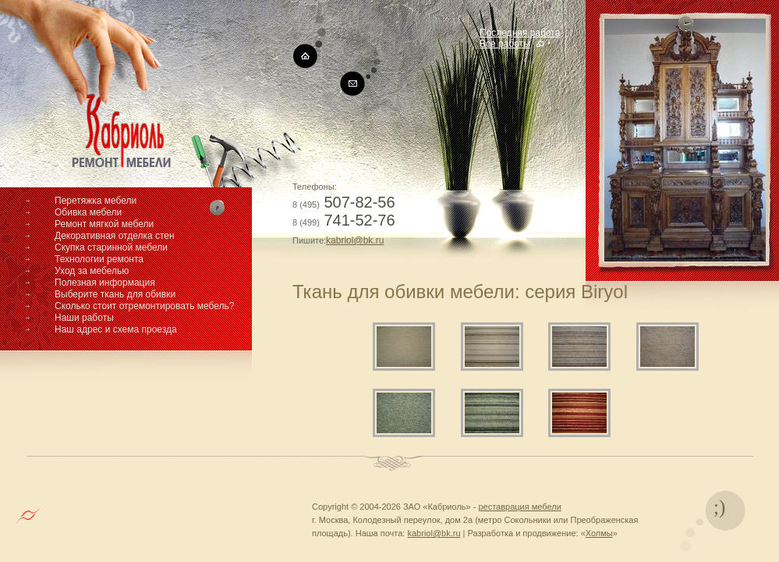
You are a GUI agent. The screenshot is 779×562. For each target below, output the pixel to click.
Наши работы (84, 317)
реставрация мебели (519, 506)
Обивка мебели (88, 212)
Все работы (505, 43)
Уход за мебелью (92, 270)
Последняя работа (520, 32)
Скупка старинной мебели (111, 247)
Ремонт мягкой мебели (104, 224)
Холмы (599, 533)
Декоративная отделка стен (115, 235)
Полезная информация (105, 282)
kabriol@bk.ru (355, 240)
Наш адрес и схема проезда (116, 329)
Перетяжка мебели (95, 200)
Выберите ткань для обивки (115, 294)
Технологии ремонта (99, 259)
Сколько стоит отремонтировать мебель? (145, 306)
